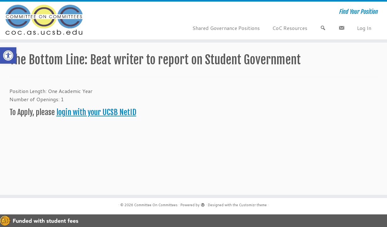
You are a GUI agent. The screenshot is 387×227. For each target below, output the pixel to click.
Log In (364, 28)
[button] (8, 55)
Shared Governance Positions (226, 28)
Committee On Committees (156, 204)
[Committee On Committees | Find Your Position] (44, 20)
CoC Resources (289, 28)
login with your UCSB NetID (96, 112)
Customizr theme (253, 204)
